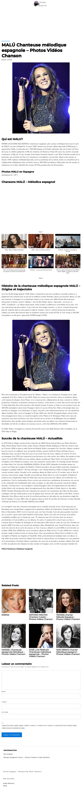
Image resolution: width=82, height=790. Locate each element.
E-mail (5, 702)
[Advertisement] (41, 22)
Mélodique (6, 41)
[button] (41, 232)
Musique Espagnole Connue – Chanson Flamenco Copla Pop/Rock (27, 757)
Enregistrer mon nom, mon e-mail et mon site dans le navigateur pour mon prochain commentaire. (39, 727)
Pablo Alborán (8, 783)
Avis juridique (8, 754)
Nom (4, 691)
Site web (5, 712)
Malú (5, 786)
